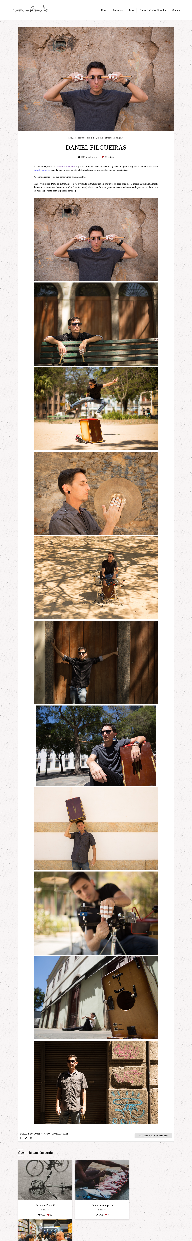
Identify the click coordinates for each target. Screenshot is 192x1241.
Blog (131, 10)
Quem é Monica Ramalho (153, 10)
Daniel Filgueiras (42, 170)
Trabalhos (118, 10)
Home (104, 10)
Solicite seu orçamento (153, 1136)
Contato (176, 10)
